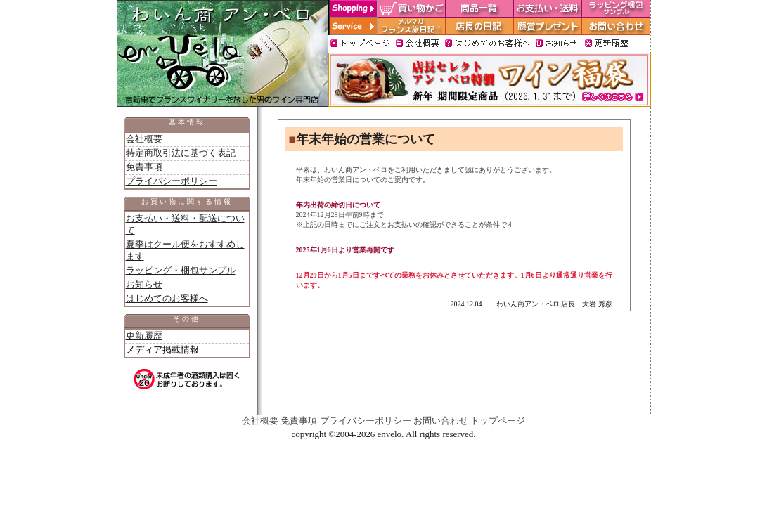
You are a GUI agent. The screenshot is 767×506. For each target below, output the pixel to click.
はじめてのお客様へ (167, 298)
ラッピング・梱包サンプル (181, 270)
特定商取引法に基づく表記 (181, 153)
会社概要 (144, 139)
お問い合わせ (440, 420)
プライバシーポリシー (171, 181)
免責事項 (144, 167)
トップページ (497, 420)
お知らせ (144, 284)
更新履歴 (144, 335)
